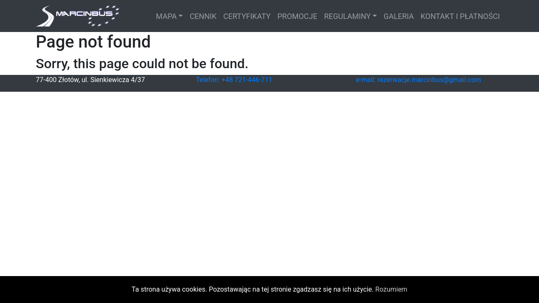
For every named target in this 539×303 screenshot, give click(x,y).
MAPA (166, 16)
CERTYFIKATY (246, 16)
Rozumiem (391, 289)
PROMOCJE (298, 16)
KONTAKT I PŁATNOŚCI (460, 16)
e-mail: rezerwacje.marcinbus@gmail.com (418, 80)
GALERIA (399, 16)
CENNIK (202, 16)
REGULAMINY (347, 16)
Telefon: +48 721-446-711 (234, 80)
